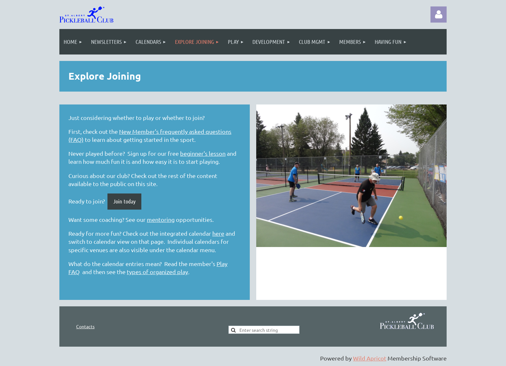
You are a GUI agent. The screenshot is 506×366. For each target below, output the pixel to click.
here (218, 233)
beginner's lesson (203, 153)
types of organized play (157, 271)
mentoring (161, 219)
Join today (124, 201)
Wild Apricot (369, 358)
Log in (438, 14)
